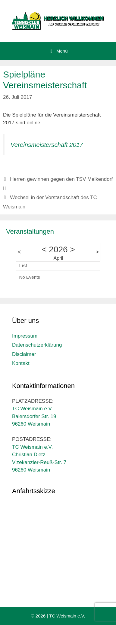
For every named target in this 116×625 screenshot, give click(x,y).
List (23, 266)
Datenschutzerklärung (37, 345)
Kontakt (21, 363)
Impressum (24, 336)
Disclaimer (24, 354)
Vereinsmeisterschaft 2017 (47, 144)
